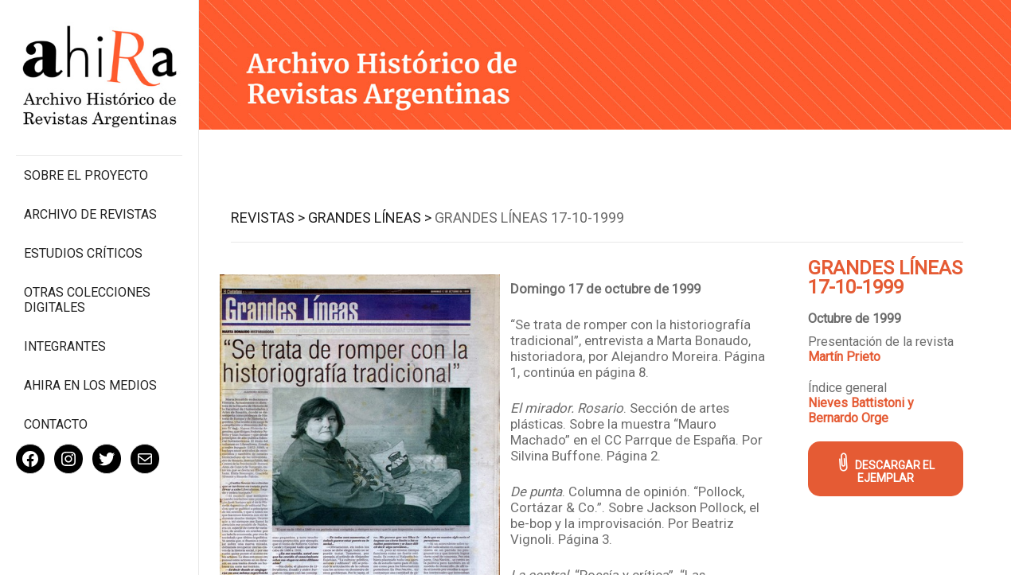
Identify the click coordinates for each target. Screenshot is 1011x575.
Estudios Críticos (83, 253)
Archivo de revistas (90, 214)
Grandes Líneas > (369, 217)
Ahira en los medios (90, 385)
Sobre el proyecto (86, 175)
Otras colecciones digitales (87, 300)
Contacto (56, 424)
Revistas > (268, 217)
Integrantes (65, 346)
